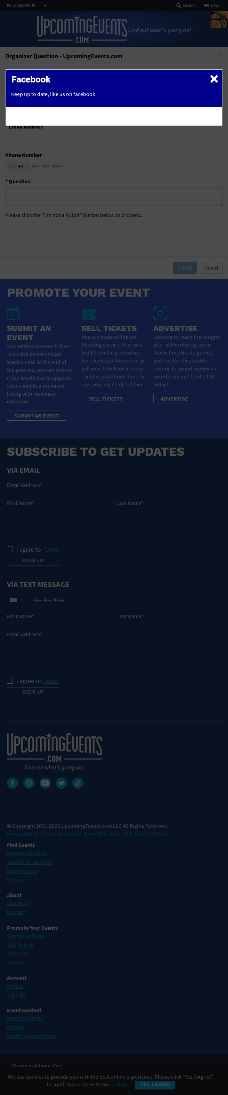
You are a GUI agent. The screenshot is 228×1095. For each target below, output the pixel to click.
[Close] (214, 78)
